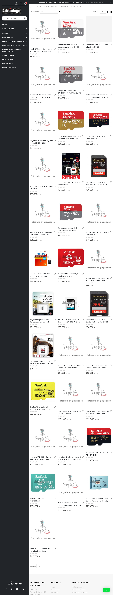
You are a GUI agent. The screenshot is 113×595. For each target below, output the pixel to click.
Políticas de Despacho (79, 590)
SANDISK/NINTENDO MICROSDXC (38, 499)
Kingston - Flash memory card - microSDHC (97, 233)
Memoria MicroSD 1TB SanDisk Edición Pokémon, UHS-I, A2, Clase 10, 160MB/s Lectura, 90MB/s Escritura (98, 499)
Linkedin (23, 589)
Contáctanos (55, 590)
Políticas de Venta (78, 587)
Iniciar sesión (7, 59)
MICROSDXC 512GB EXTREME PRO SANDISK (98, 454)
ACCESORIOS (39, 6)
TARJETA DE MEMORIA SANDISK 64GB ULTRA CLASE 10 (69, 91)
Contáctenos (7, 63)
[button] (55, 49)
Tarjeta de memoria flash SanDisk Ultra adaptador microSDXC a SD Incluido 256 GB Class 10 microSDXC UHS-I (69, 229)
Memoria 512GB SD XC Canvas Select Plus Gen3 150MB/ (69, 366)
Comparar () (8, 55)
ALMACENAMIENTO (52, 6)
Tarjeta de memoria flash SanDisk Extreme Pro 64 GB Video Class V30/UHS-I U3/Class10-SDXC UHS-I (96, 183)
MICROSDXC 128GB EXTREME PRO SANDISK (69, 183)
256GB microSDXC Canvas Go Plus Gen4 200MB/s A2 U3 (97, 279)
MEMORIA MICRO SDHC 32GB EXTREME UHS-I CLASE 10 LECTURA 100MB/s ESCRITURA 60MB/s (69, 137)
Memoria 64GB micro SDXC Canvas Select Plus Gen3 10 (40, 96)
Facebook (6, 589)
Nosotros (54, 587)
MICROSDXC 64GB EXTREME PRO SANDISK (97, 137)
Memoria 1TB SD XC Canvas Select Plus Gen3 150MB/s (40, 458)
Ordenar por (34, 12)
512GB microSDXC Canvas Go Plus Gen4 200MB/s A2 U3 (97, 412)
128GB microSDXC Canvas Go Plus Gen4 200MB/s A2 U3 (41, 233)
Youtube (17, 589)
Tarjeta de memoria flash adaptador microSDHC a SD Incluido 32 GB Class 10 (68, 46)
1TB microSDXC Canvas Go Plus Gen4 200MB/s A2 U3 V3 (69, 504)
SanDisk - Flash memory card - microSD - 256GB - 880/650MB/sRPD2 (69, 412)
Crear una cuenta (9, 67)
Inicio (31, 6)
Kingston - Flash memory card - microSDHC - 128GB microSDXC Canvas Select (41, 142)
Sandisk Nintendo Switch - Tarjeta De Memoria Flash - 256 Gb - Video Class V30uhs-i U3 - (41, 408)
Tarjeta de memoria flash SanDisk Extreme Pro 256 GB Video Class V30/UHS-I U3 (97, 320)
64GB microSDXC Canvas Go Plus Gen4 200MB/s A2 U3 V (97, 96)
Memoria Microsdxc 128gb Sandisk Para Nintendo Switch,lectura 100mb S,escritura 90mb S (68, 275)
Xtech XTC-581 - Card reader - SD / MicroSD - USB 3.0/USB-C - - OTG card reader (41, 50)
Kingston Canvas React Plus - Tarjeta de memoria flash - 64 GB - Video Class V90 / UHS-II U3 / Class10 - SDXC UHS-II (41, 362)
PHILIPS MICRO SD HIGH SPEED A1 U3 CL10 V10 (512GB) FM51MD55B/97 (40, 275)
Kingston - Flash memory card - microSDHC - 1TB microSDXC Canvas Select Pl (69, 458)
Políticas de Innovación (80, 592)
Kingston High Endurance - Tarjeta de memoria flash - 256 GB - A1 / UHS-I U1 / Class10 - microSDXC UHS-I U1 (42, 320)
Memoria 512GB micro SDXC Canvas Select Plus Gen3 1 (97, 366)
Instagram (11, 589)
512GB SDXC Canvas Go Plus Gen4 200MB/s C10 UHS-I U (69, 320)
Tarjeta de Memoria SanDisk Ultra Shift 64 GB (97, 46)
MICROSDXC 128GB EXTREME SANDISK (41, 187)
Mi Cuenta (54, 592)
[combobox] (14, 18)
